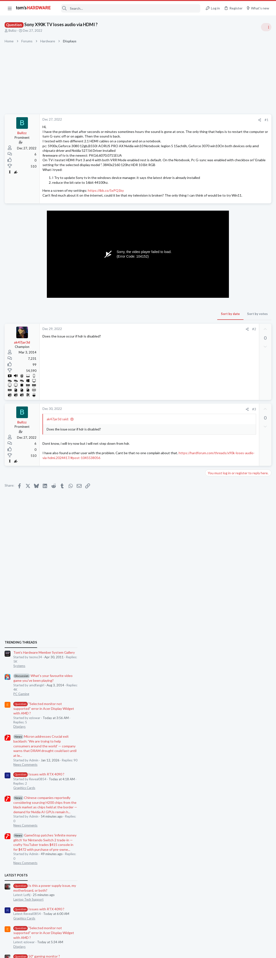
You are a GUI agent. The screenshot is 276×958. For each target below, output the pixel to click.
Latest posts (209, 495)
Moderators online (216, 668)
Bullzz (13, 30)
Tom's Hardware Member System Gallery (237, 272)
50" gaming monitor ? (230, 576)
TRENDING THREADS (214, 262)
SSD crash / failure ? (229, 595)
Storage (212, 604)
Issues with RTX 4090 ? (232, 394)
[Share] (181, 120)
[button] (10, 8)
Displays (213, 346)
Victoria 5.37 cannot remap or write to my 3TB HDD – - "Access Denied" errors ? (238, 642)
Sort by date (152, 333)
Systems (213, 286)
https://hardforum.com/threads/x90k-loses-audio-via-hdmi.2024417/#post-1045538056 (109, 477)
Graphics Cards (218, 407)
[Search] (128, 8)
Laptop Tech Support (222, 519)
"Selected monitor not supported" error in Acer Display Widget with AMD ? (237, 328)
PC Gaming (215, 313)
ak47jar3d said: (58, 438)
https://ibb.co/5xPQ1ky (106, 205)
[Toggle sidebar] (266, 27)
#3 (176, 428)
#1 (189, 120)
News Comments (219, 384)
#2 (176, 348)
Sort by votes (179, 333)
